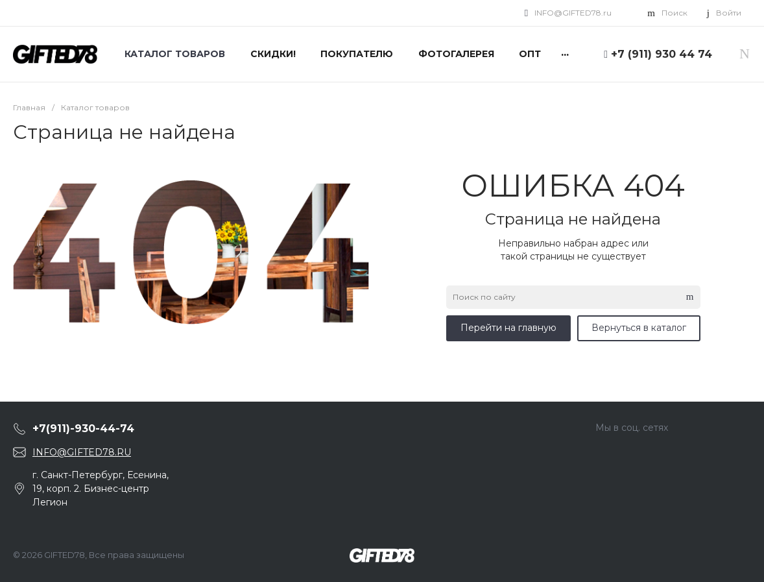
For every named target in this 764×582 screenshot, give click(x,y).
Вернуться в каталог (638, 327)
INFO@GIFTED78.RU (81, 452)
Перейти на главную (508, 327)
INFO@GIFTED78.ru (573, 13)
